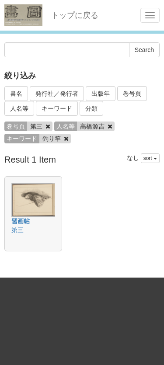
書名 (16, 93)
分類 (91, 108)
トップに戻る (74, 15)
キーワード (57, 108)
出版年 (100, 93)
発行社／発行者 (56, 93)
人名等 (19, 108)
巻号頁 (132, 93)
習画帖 (20, 221)
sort (150, 158)
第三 (17, 229)
